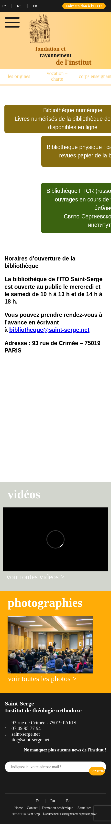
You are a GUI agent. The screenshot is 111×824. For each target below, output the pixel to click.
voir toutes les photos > (42, 678)
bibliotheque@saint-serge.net (49, 330)
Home (18, 808)
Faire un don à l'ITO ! (84, 6)
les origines (19, 76)
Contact (32, 808)
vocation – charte (57, 76)
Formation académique (57, 808)
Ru (19, 6)
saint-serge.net (25, 734)
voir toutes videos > (35, 577)
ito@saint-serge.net (30, 739)
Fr (4, 6)
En (35, 6)
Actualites (84, 808)
